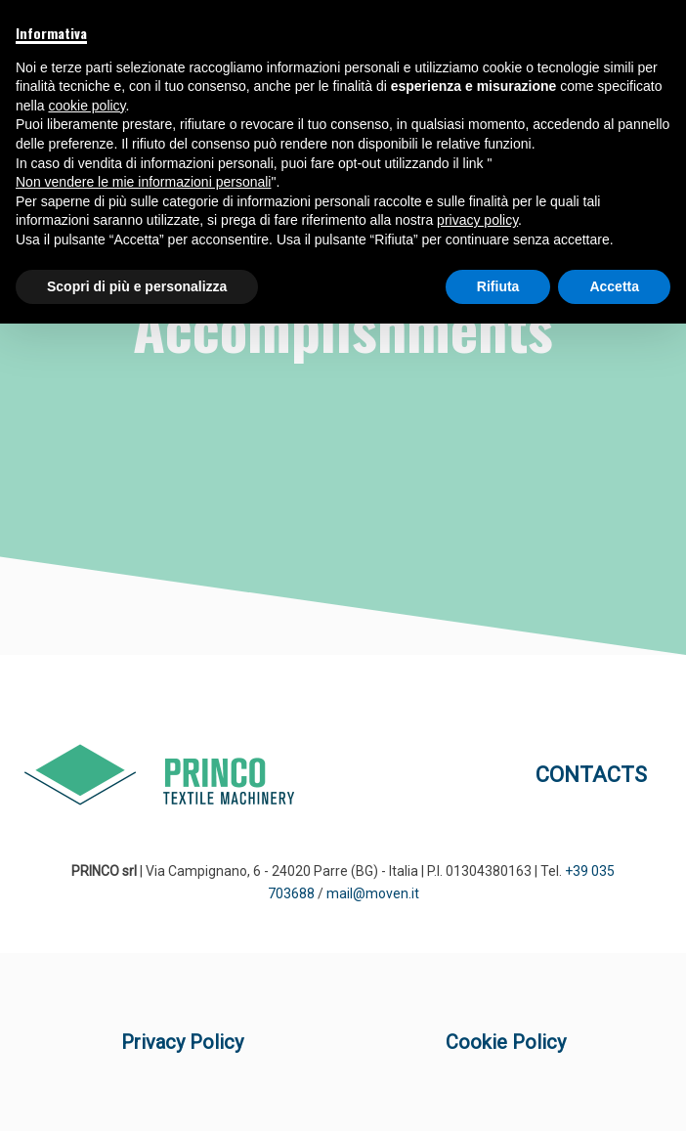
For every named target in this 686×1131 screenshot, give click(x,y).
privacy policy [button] (477, 220)
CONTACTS (591, 774)
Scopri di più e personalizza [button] (137, 286)
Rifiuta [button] (498, 286)
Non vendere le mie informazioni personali (143, 182)
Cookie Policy (506, 1042)
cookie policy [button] (86, 105)
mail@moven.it (372, 893)
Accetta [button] (614, 286)
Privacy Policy (182, 1042)
